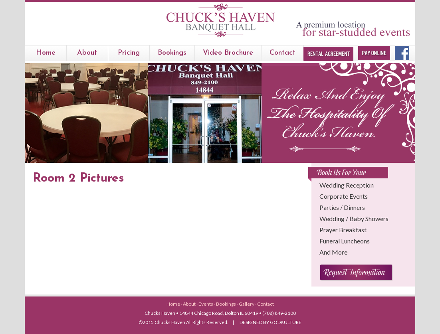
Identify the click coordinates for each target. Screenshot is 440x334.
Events (206, 304)
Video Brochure (228, 53)
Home (45, 53)
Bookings (226, 304)
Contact (282, 53)
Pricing (129, 53)
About (87, 53)
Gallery (247, 304)
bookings (172, 53)
